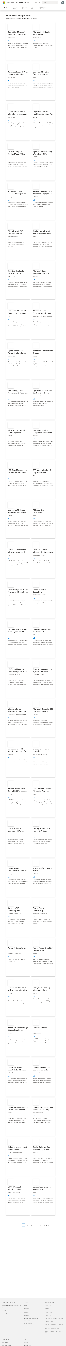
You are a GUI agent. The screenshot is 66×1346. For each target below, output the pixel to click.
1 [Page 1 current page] (23, 1225)
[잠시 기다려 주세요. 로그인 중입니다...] (63, 2)
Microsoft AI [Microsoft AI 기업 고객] (5, 1342)
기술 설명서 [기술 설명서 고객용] (26, 1312)
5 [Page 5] (40, 1225)
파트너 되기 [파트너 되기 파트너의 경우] (48, 1305)
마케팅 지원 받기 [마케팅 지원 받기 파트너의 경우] (49, 1312)
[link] (18, 41)
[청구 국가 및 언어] (50, 2)
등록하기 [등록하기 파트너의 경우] (47, 1308)
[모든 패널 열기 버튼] (6, 7)
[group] (9, 40)
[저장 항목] (35, 2)
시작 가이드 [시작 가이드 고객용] (26, 1308)
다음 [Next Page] (45, 1225)
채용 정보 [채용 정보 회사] (26, 1342)
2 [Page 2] (27, 1225)
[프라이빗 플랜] (39, 2)
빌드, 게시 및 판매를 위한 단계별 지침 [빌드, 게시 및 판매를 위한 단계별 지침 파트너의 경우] (54, 1318)
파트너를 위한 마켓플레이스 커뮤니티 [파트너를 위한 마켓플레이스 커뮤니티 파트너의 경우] (54, 1325)
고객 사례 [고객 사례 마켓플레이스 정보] (4, 1313)
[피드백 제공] (27, 2)
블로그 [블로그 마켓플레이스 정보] (4, 1310)
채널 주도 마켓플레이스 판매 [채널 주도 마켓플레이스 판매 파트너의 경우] (52, 1328)
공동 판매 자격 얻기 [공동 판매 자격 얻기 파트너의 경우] (50, 1321)
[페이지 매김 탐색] (36, 1227)
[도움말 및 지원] (31, 2)
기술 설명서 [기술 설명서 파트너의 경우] (48, 1315)
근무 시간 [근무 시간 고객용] (26, 1305)
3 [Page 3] (31, 1225)
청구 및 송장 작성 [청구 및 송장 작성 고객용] (28, 1323)
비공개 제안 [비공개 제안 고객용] (26, 1315)
